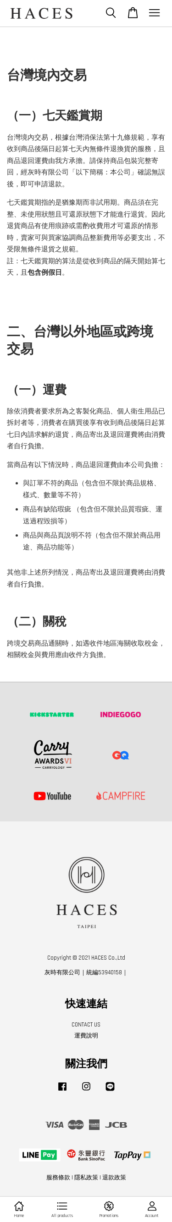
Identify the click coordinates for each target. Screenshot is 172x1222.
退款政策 (114, 1177)
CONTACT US (86, 1024)
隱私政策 (86, 1177)
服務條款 (58, 1177)
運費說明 (86, 1035)
